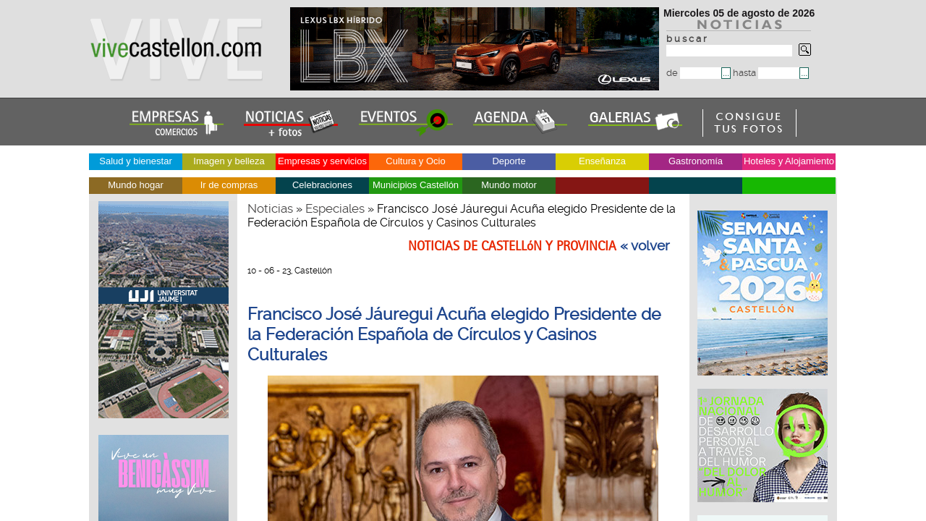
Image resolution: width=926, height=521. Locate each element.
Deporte (508, 161)
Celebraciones (322, 184)
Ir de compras (229, 184)
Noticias (270, 208)
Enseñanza (602, 161)
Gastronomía (695, 161)
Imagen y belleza (228, 161)
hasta (766, 72)
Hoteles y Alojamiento (789, 161)
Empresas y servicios (322, 161)
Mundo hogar (135, 184)
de (693, 72)
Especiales (335, 208)
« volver (645, 246)
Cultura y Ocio (415, 161)
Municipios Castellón (416, 184)
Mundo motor (509, 184)
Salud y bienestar (135, 161)
